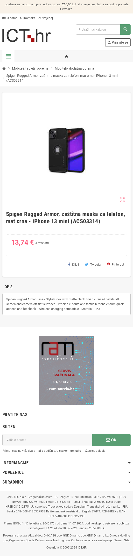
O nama (9, 18)
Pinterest (115, 264)
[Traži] (103, 29)
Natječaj (45, 18)
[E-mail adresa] (47, 440)
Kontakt (27, 18)
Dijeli (73, 264)
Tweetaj (93, 264)
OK (111, 440)
